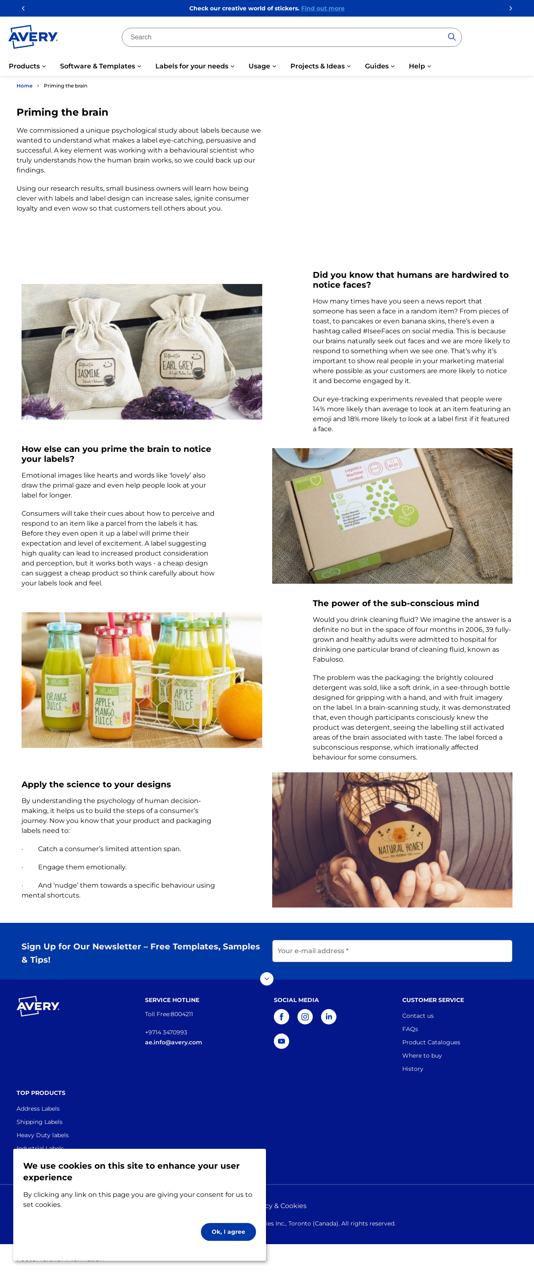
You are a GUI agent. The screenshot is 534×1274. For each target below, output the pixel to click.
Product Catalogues (431, 1042)
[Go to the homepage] (33, 38)
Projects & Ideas (317, 66)
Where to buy (422, 1055)
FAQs (410, 1029)
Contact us (418, 1015)
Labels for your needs (191, 66)
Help (417, 66)
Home (24, 86)
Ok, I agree (228, 1231)
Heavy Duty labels (43, 1135)
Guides (377, 66)
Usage (259, 66)
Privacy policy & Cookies (267, 1206)
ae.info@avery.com (173, 1042)
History (412, 1069)
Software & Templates (97, 66)
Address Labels (38, 1108)
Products (24, 66)
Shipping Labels (40, 1122)
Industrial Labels (40, 1148)
